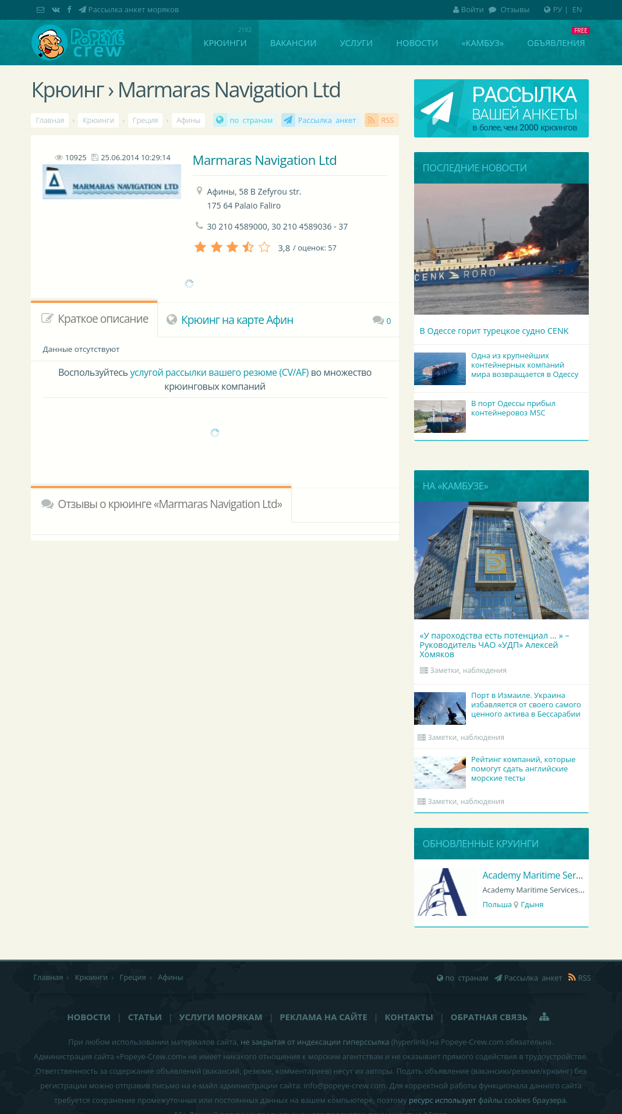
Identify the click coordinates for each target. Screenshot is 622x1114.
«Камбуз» (482, 42)
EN (577, 9)
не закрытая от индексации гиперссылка (315, 1042)
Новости (417, 42)
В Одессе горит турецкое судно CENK (494, 330)
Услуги (356, 42)
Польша (497, 904)
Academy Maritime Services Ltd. (547, 875)
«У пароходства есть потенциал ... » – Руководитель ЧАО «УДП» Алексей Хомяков (495, 645)
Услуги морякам (221, 1017)
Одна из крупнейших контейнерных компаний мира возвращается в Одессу (498, 366)
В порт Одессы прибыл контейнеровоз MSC (487, 409)
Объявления (556, 42)
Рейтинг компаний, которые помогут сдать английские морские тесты (497, 769)
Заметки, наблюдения (468, 670)
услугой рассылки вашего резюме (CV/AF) (219, 372)
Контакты (408, 1017)
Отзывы (514, 9)
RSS (387, 120)
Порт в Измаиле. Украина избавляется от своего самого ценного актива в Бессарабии (499, 705)
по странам (251, 120)
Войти (468, 9)
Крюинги (224, 42)
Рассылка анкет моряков (134, 9)
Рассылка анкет (327, 120)
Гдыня (532, 904)
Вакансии (293, 42)
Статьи (145, 1017)
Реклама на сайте (323, 1017)
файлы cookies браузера (522, 1100)
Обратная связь (489, 1017)
